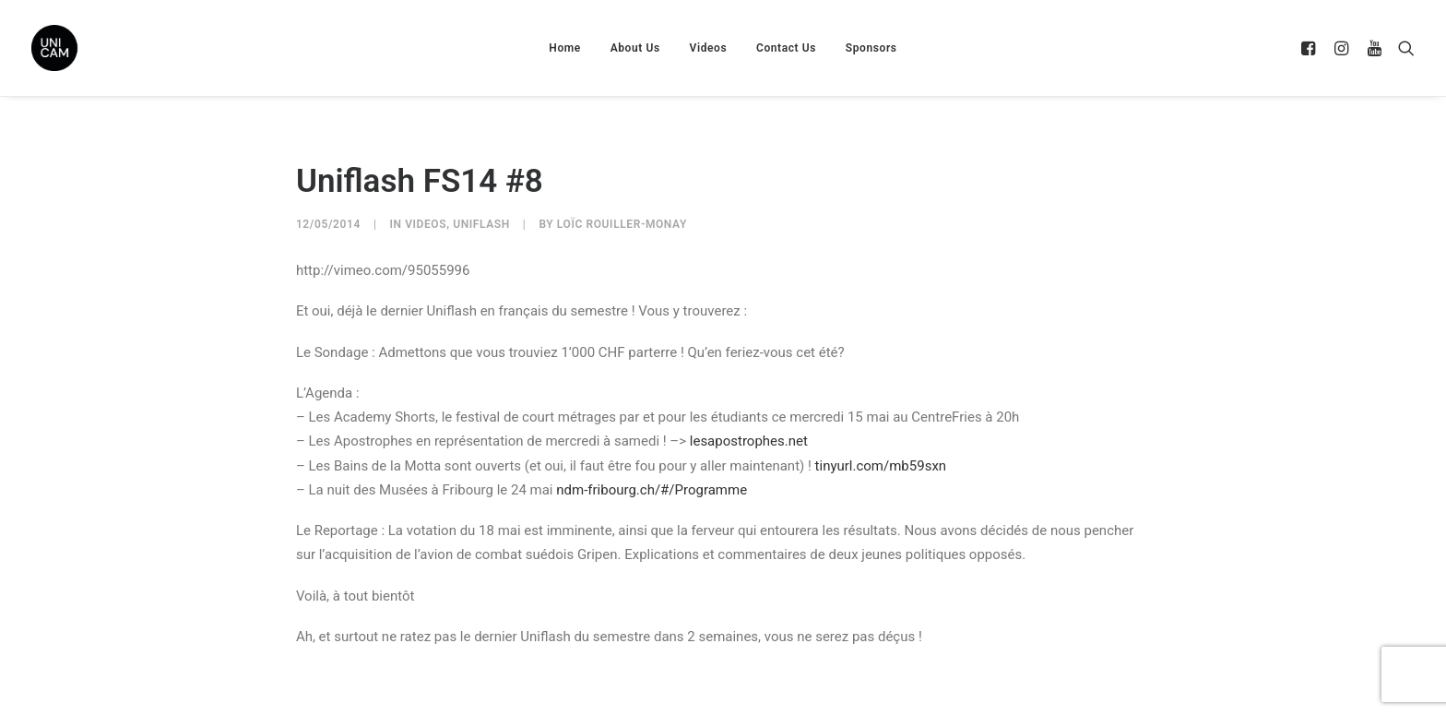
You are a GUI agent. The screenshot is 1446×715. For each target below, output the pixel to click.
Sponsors (871, 48)
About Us (635, 48)
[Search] (1402, 48)
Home (565, 48)
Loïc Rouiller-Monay (622, 224)
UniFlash (481, 224)
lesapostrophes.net (749, 441)
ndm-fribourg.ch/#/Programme (651, 490)
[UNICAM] (100, 48)
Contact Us (786, 48)
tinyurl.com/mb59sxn (881, 466)
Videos (709, 48)
